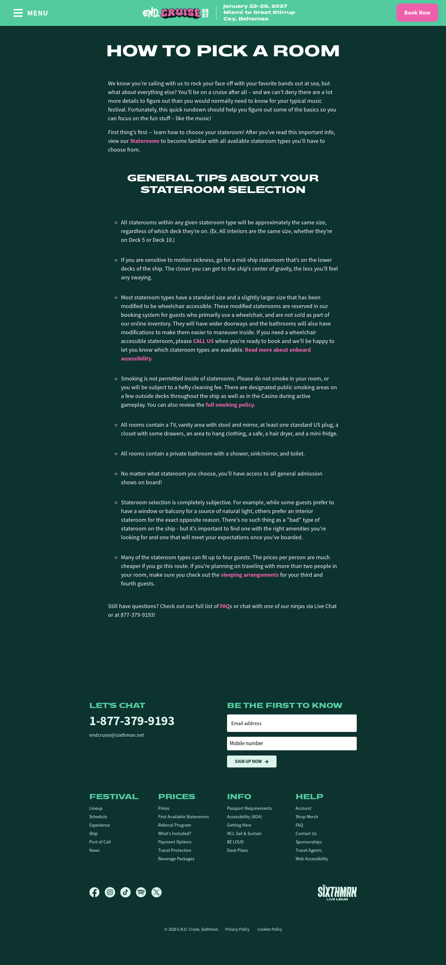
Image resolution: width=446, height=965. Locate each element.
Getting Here (239, 825)
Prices (163, 808)
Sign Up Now (252, 761)
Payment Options (174, 842)
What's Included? (174, 833)
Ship (93, 833)
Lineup (96, 808)
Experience (99, 825)
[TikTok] (128, 892)
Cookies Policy (269, 929)
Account (303, 808)
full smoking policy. (230, 405)
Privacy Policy (237, 929)
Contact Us (306, 833)
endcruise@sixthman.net (116, 735)
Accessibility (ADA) (244, 817)
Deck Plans (237, 850)
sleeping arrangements (250, 575)
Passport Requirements (249, 808)
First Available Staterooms (183, 817)
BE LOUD (235, 842)
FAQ (225, 606)
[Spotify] (143, 892)
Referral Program (174, 825)
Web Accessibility (312, 859)
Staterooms (144, 141)
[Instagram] (112, 892)
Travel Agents (309, 850)
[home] (223, 13)
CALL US (203, 341)
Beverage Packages (176, 859)
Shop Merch (307, 817)
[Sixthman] (337, 892)
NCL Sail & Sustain (244, 833)
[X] (156, 892)
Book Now (417, 12)
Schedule (98, 817)
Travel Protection (174, 850)
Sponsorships (309, 842)
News (94, 850)
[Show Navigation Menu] (30, 13)
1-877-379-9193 (131, 720)
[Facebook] (97, 892)
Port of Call (100, 842)
